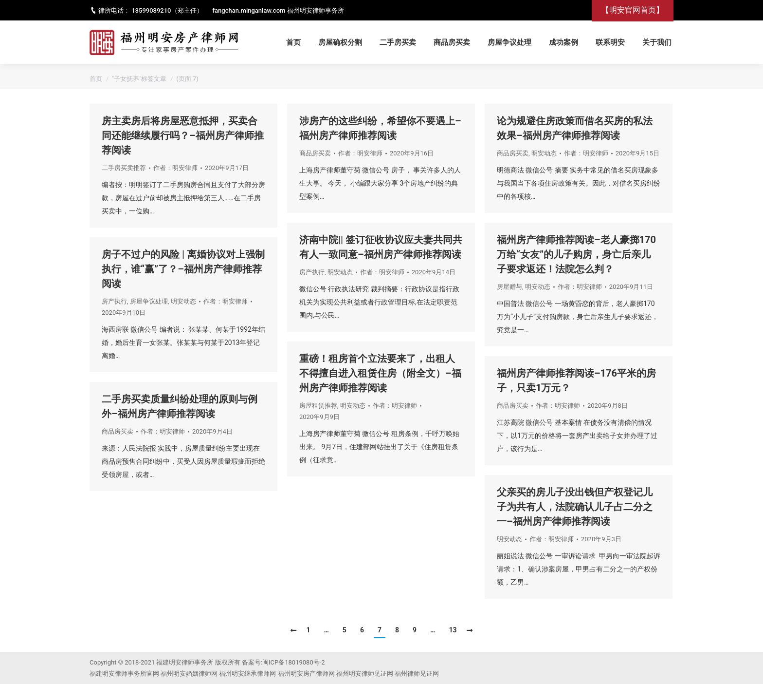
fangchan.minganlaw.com (249, 10)
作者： (175, 167)
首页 (96, 78)
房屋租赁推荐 (318, 405)
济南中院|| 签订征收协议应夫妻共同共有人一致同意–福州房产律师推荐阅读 (380, 247)
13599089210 (151, 10)
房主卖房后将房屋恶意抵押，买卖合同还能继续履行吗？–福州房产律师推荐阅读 (183, 135)
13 (452, 630)
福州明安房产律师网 (306, 673)
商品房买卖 (315, 153)
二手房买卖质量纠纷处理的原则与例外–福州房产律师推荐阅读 (179, 406)
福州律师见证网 (417, 673)
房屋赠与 (509, 286)
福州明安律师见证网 (364, 673)
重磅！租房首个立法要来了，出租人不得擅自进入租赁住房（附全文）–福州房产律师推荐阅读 (380, 373)
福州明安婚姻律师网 (189, 673)
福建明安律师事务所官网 (124, 673)
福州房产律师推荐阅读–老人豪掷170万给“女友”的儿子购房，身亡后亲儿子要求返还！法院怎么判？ (576, 254)
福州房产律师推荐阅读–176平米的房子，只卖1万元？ (576, 380)
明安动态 (544, 153)
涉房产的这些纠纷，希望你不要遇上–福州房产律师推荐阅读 (380, 128)
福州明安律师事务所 (315, 10)
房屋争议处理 (149, 301)
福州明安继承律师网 (247, 673)
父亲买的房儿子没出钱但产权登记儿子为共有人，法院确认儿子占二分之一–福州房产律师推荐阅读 (575, 506)
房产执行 (312, 272)
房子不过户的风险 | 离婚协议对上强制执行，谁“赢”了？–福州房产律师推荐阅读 (183, 268)
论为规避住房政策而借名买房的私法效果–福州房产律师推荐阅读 (575, 128)
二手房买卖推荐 (124, 167)
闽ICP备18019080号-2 (293, 662)
